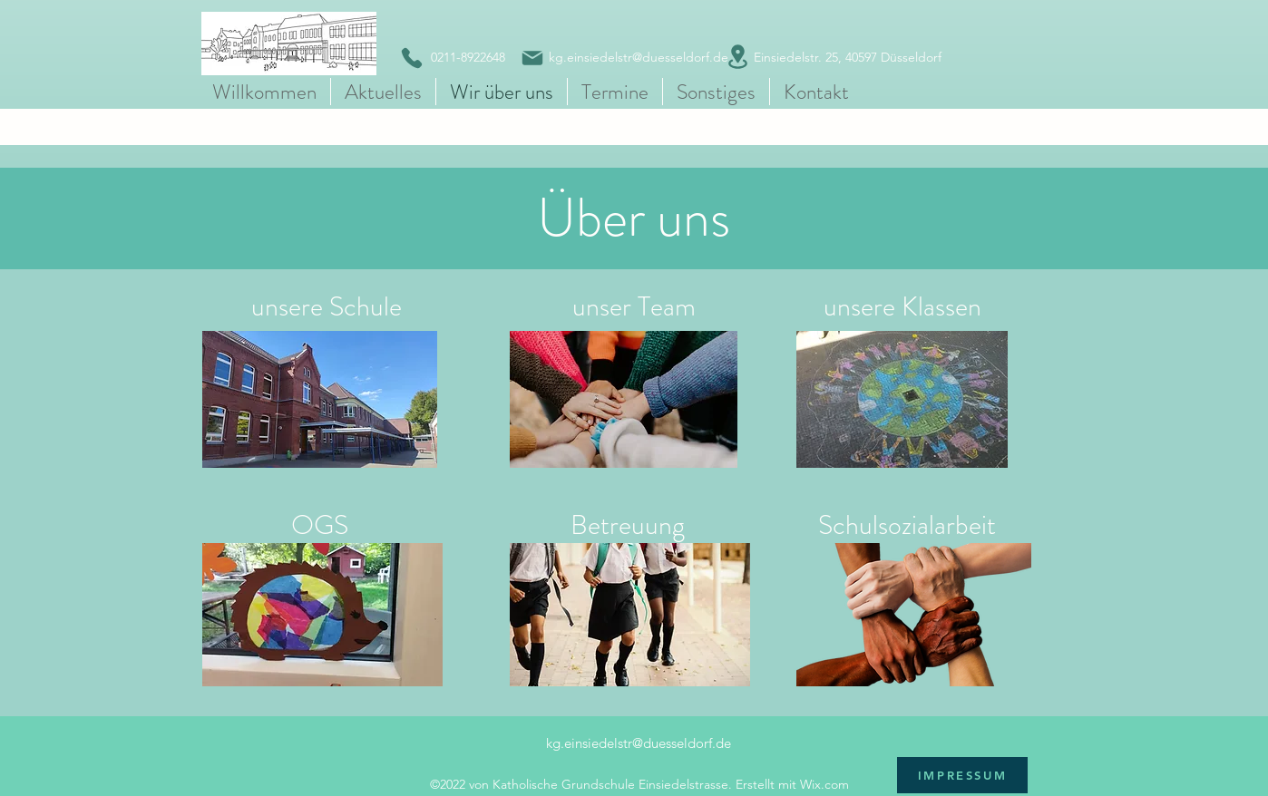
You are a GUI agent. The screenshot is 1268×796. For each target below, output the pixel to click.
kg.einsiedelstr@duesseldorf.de (638, 743)
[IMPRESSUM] (962, 775)
